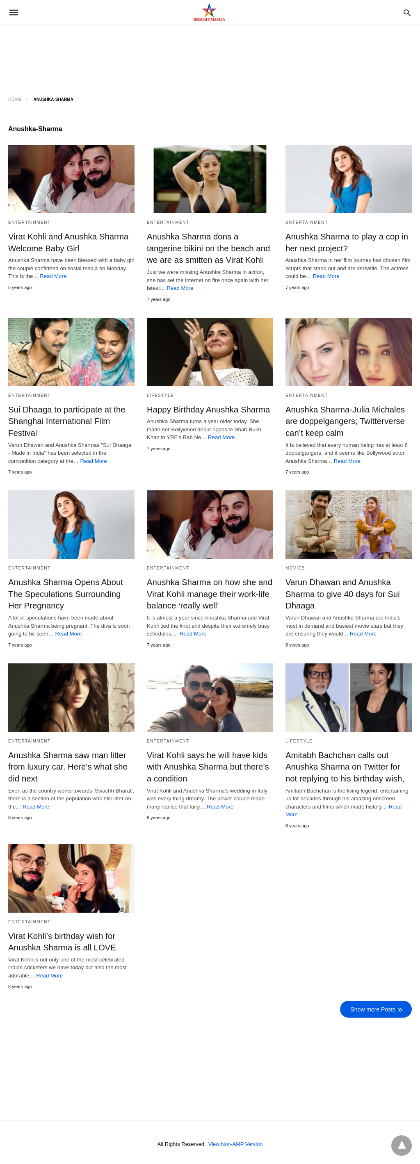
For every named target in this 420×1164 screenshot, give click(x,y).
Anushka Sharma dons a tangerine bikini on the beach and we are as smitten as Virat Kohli (207, 248)
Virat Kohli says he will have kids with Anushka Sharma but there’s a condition (207, 765)
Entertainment (29, 222)
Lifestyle (160, 394)
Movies (295, 567)
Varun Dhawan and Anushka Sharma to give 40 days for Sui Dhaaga (341, 592)
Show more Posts (373, 1006)
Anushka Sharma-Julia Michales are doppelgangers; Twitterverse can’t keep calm (344, 420)
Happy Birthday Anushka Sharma (207, 408)
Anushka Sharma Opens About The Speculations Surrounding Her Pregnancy (71, 592)
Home (15, 99)
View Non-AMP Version (235, 1141)
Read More (53, 276)
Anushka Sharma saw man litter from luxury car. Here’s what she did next (66, 765)
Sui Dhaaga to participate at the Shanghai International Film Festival (65, 420)
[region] (73, 52)
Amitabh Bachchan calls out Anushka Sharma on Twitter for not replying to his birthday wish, (348, 765)
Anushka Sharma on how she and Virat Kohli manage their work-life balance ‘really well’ (208, 592)
